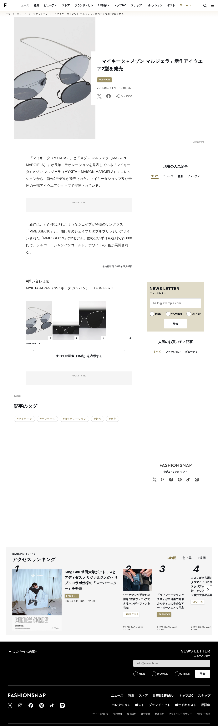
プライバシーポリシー (180, 714)
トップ (7, 14)
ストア (48, 5)
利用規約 (159, 714)
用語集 (189, 5)
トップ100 (102, 5)
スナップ (118, 5)
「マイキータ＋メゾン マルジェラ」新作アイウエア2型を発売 (89, 14)
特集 (18, 5)
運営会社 (145, 714)
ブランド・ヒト (65, 5)
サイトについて (101, 714)
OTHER (196, 313)
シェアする (123, 96)
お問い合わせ (203, 714)
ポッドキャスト (171, 5)
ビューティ (32, 5)
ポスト (153, 5)
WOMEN (176, 313)
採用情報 (118, 714)
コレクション (136, 5)
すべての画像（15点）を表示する (79, 356)
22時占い (85, 5)
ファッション (40, 14)
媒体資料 (131, 714)
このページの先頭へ (22, 651)
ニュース (22, 14)
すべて (155, 176)
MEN (158, 313)
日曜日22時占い (164, 695)
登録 (175, 323)
